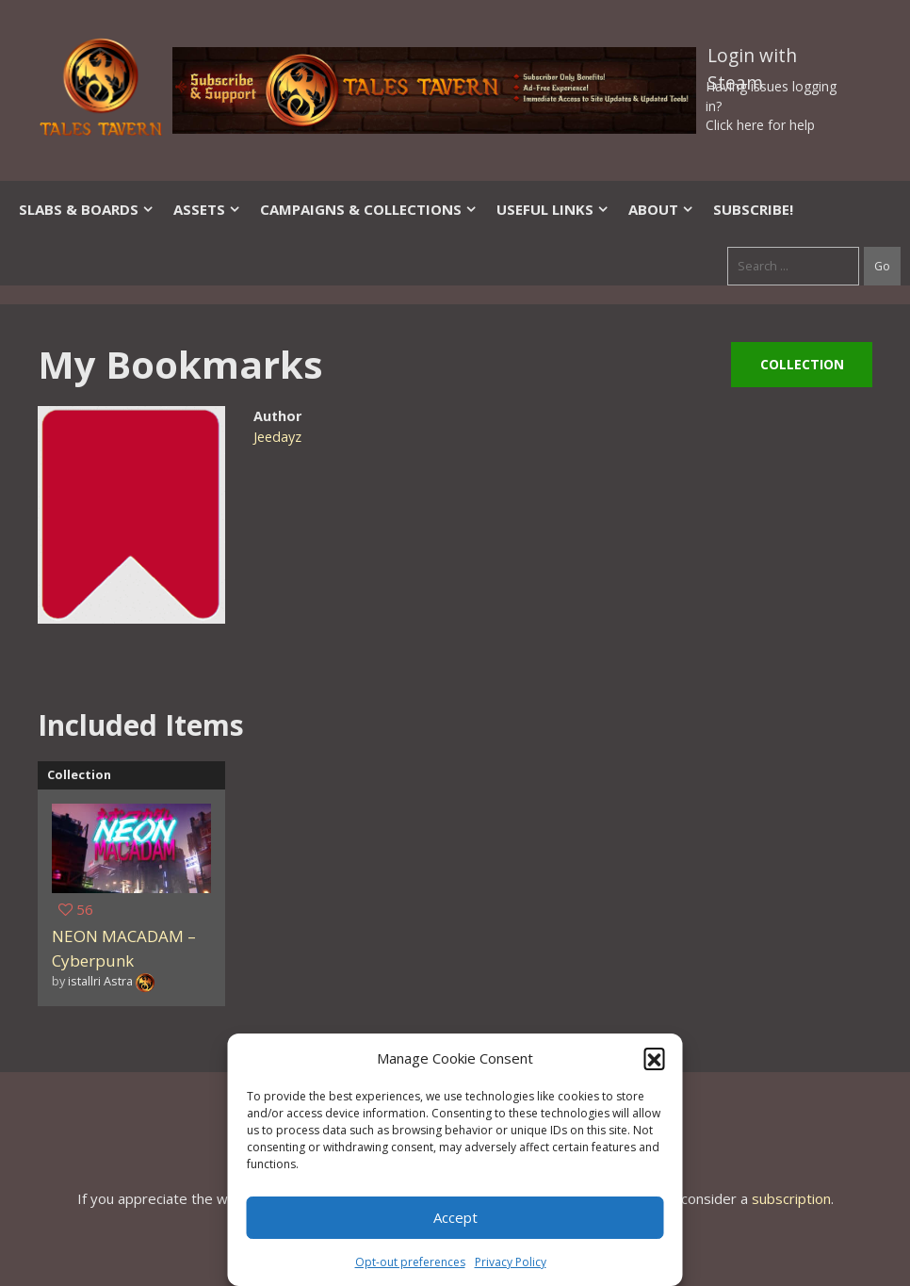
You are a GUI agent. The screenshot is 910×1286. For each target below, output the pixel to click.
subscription (791, 1198)
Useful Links (552, 209)
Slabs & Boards (86, 209)
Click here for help (760, 125)
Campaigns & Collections (369, 209)
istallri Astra (100, 980)
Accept (455, 1217)
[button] (654, 1058)
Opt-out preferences (410, 1262)
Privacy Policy (510, 1262)
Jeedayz (277, 437)
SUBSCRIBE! (753, 209)
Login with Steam (752, 59)
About (661, 209)
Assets (207, 209)
